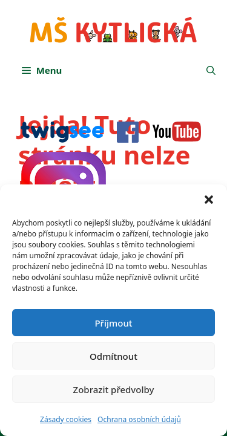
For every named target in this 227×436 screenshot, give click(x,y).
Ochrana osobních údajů (139, 419)
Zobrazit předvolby (113, 389)
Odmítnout (113, 356)
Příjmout (113, 323)
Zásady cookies (65, 419)
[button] (209, 200)
